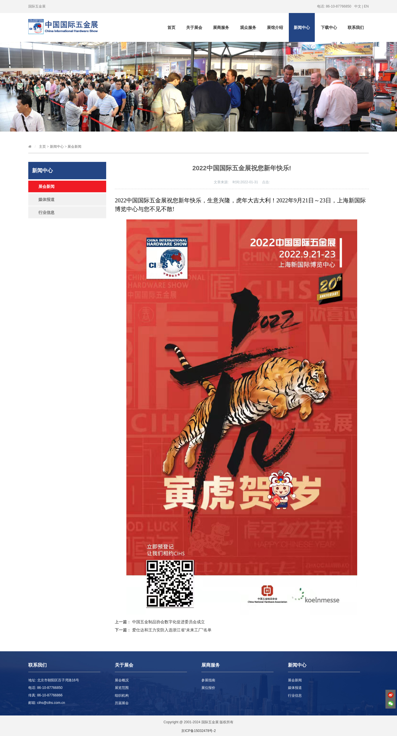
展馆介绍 (275, 27)
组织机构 (122, 696)
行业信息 (46, 212)
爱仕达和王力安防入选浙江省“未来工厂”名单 (171, 630)
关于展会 (194, 27)
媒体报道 (46, 199)
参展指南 (208, 680)
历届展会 (122, 703)
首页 (171, 27)
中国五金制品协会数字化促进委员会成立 (168, 622)
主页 (42, 147)
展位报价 (208, 688)
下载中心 (329, 27)
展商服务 (221, 27)
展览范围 (122, 688)
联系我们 (356, 27)
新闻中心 (302, 27)
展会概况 (122, 680)
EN (366, 6)
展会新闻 (74, 147)
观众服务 (248, 27)
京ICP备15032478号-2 (198, 731)
